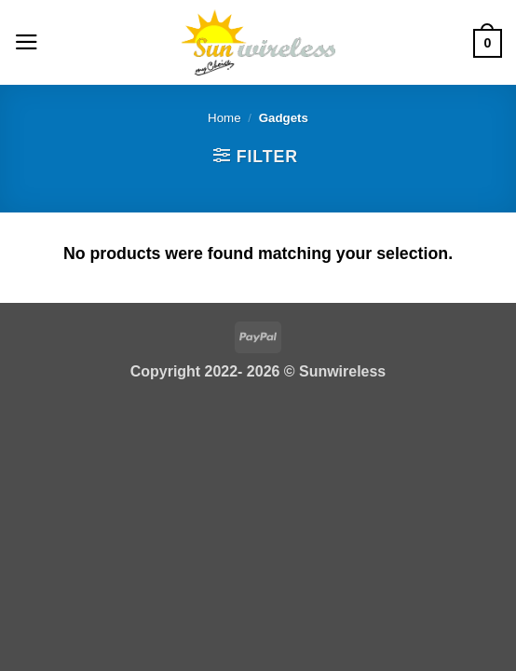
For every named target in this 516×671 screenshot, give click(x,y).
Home (224, 118)
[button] (26, 42)
